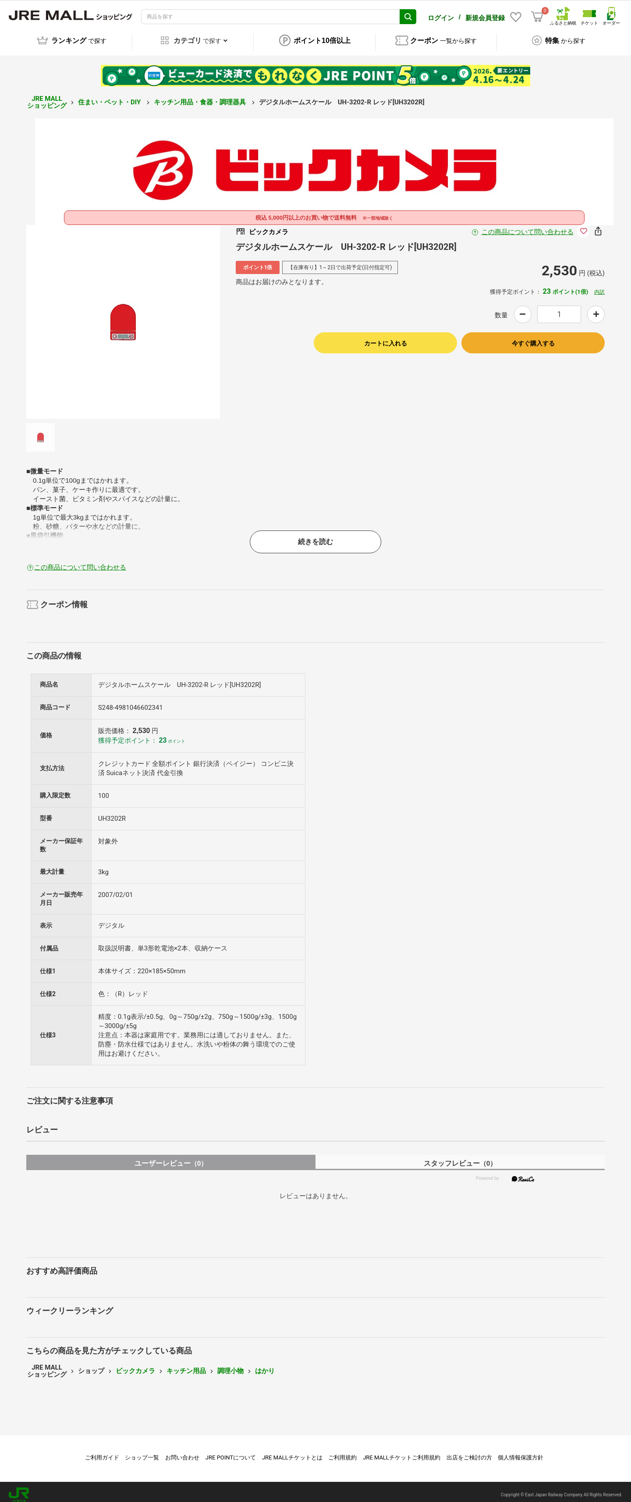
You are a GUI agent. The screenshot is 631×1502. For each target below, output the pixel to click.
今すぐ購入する (533, 337)
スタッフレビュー (460, 1157)
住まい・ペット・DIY (110, 96)
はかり (265, 1365)
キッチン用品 (186, 1365)
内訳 (599, 286)
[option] (123, 316)
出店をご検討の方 (469, 1451)
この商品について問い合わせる (528, 226)
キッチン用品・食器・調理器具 (201, 96)
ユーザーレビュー (171, 1157)
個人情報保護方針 (520, 1451)
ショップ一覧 (142, 1451)
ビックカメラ (135, 1365)
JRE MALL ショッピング (47, 96)
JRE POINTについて (231, 1451)
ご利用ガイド (102, 1451)
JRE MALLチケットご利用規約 (401, 1451)
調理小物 (230, 1365)
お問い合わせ (182, 1451)
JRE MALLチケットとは (292, 1451)
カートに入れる (385, 337)
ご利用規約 (342, 1451)
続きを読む (315, 535)
